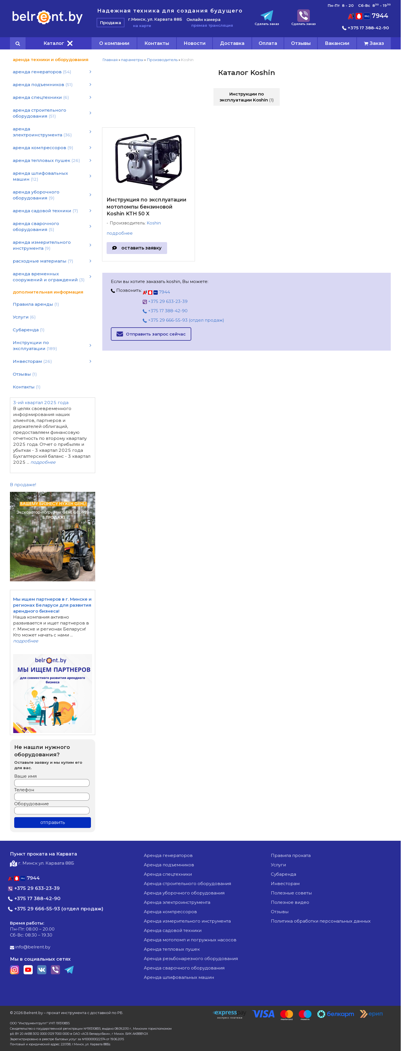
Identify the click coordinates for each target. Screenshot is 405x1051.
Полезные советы (291, 893)
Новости (194, 43)
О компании (114, 43)
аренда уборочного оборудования (184, 893)
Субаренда (283, 874)
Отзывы (301, 43)
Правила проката (291, 855)
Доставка (232, 43)
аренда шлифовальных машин (179, 977)
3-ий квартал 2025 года (40, 402)
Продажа (110, 22)
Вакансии (337, 43)
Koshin (154, 223)
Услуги (278, 864)
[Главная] (47, 24)
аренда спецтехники (168, 874)
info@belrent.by (30, 947)
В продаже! (23, 484)
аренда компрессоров (170, 911)
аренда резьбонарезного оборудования (191, 958)
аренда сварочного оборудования (184, 968)
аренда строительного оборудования (187, 883)
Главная (110, 59)
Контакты (156, 43)
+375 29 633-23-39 (165, 301)
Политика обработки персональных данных (321, 921)
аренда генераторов (168, 855)
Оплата (268, 43)
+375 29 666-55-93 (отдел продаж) (183, 320)
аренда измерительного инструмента (187, 921)
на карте (139, 25)
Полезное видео (290, 902)
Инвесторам (285, 883)
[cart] (374, 43)
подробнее (120, 233)
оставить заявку (141, 248)
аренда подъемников (169, 864)
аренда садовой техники (173, 930)
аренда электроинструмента (177, 902)
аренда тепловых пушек (172, 949)
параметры (132, 59)
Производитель (162, 59)
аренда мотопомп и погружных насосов (190, 939)
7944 (368, 16)
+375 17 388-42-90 (365, 27)
